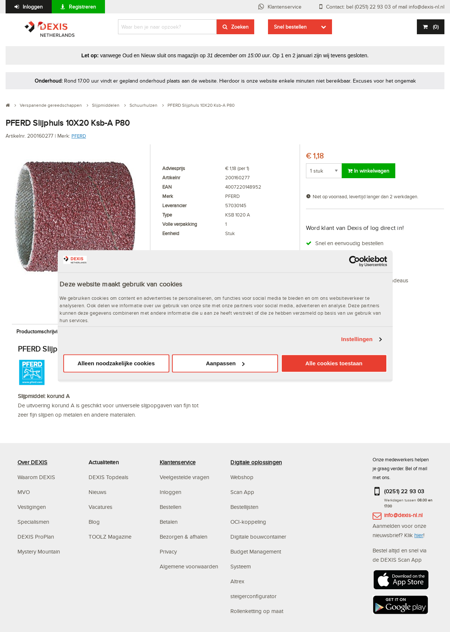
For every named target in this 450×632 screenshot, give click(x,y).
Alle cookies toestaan (333, 363)
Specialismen (33, 522)
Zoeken (240, 27)
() (434, 27)
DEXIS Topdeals (108, 477)
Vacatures (100, 507)
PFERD (78, 135)
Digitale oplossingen (256, 462)
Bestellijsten (244, 507)
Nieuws (97, 492)
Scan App (242, 492)
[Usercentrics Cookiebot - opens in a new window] (354, 261)
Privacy (168, 551)
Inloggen (33, 6)
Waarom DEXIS (36, 477)
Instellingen (357, 339)
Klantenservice (284, 6)
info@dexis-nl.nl (403, 515)
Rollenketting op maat (256, 611)
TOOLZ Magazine (110, 536)
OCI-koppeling (248, 522)
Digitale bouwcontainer (258, 536)
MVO (23, 492)
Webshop (241, 477)
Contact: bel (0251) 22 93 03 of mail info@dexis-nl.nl (385, 6)
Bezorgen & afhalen (183, 536)
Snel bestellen (290, 27)
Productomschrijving (39, 331)
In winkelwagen (368, 170)
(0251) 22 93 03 (404, 491)
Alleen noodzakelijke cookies (116, 363)
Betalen (169, 522)
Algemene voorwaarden (189, 566)
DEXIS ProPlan (35, 536)
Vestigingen (31, 507)
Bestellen (170, 507)
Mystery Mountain (38, 551)
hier (418, 535)
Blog (94, 522)
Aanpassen (225, 363)
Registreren (82, 6)
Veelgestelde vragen (185, 477)
